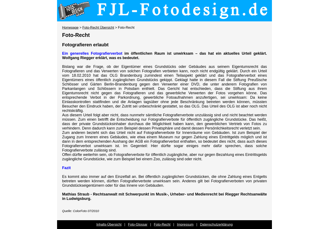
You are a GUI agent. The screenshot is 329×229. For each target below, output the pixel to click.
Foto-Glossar (137, 224)
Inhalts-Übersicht (108, 224)
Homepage (70, 27)
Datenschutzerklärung (216, 224)
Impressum (185, 224)
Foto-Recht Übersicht (98, 27)
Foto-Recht (162, 224)
